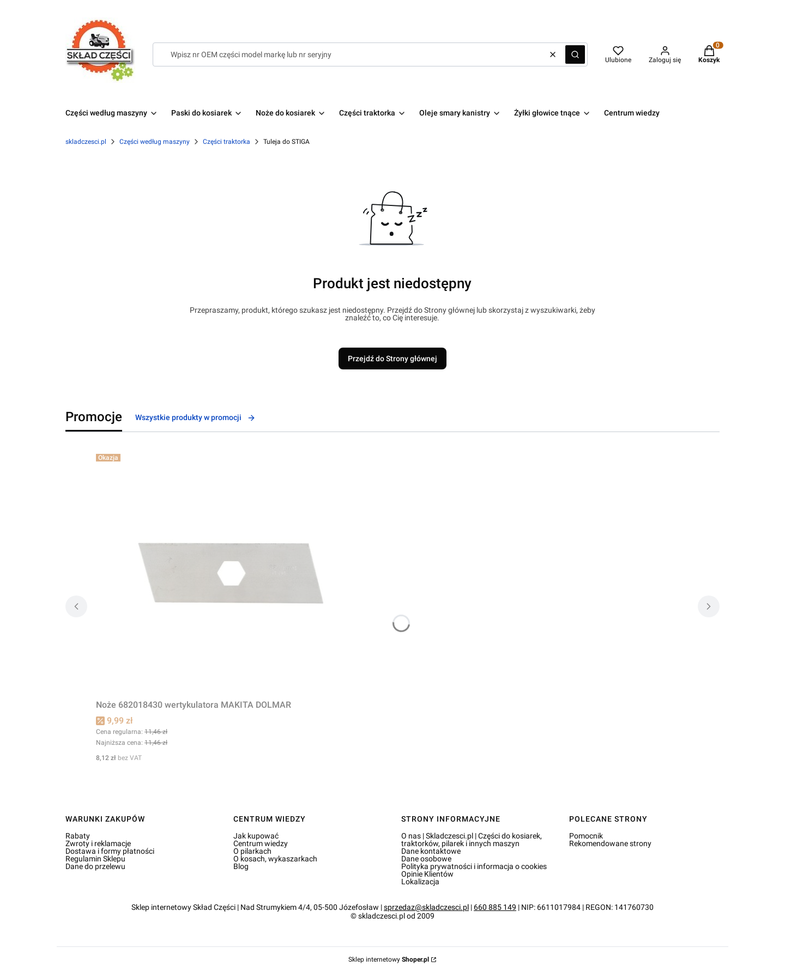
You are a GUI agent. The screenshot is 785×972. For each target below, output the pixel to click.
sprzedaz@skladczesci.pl (426, 907)
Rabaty (77, 835)
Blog (241, 866)
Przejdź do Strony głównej (392, 358)
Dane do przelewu (95, 866)
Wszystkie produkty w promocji (195, 417)
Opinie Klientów (427, 874)
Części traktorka (226, 141)
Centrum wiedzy (260, 843)
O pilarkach (252, 851)
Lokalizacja (420, 881)
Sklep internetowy (388, 959)
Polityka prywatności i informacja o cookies (474, 866)
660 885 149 (495, 907)
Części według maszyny (154, 141)
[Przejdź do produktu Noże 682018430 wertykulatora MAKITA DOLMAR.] (232, 572)
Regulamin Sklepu (95, 858)
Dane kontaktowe (431, 851)
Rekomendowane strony (610, 843)
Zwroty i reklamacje (98, 843)
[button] (575, 54)
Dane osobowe (426, 858)
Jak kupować (256, 835)
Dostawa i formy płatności (109, 851)
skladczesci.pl (85, 141)
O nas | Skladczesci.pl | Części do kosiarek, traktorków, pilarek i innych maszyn (471, 839)
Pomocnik (586, 835)
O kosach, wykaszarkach (275, 858)
